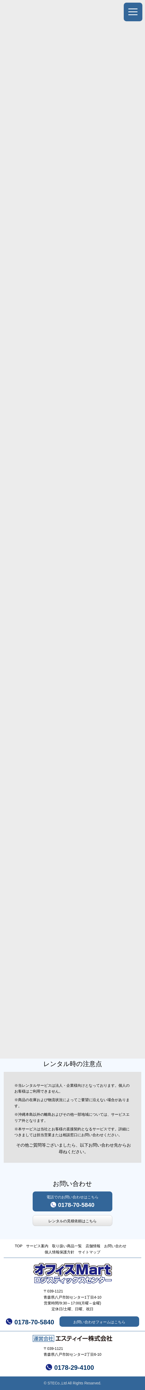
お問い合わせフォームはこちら (99, 1322)
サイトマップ (89, 1252)
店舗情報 (93, 1246)
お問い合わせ (115, 1246)
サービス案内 (37, 1246)
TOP (19, 1246)
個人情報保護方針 (59, 1252)
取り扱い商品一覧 (67, 1246)
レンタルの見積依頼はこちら (72, 1221)
